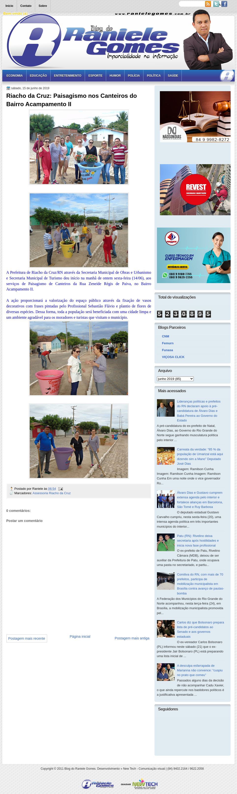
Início (9, 6)
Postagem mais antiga (132, 638)
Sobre (43, 6)
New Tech (129, 768)
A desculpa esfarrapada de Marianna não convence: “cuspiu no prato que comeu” (200, 670)
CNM (165, 336)
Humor (115, 75)
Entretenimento (67, 75)
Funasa (167, 350)
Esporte (95, 75)
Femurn (168, 343)
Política (154, 75)
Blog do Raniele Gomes (80, 768)
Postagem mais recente (26, 638)
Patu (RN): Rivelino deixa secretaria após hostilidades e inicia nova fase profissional (198, 540)
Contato (25, 6)
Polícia (134, 75)
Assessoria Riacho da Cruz (52, 493)
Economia (15, 75)
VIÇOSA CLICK (173, 357)
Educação (38, 75)
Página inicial (80, 636)
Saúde (173, 75)
